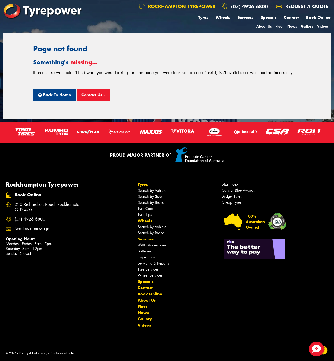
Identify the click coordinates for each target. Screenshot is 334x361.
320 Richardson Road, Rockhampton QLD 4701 (48, 207)
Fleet (280, 26)
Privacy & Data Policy (33, 353)
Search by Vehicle (152, 190)
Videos (323, 26)
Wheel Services (150, 275)
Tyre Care (145, 208)
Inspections (146, 257)
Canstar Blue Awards (238, 190)
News (292, 26)
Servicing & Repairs (153, 263)
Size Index (230, 184)
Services (245, 17)
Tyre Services (148, 269)
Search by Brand (151, 202)
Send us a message (32, 228)
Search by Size (150, 196)
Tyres (203, 17)
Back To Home (54, 94)
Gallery (307, 26)
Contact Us (93, 94)
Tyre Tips (145, 214)
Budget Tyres (232, 196)
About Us (264, 26)
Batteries (144, 251)
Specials (268, 17)
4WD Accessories (152, 245)
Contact (291, 17)
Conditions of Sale (62, 353)
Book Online (318, 17)
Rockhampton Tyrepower (177, 6)
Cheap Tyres (231, 202)
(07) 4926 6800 (249, 6)
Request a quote (302, 6)
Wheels (223, 17)
